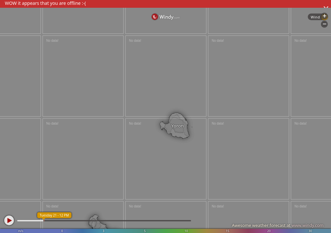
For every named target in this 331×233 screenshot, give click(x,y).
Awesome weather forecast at (278, 225)
